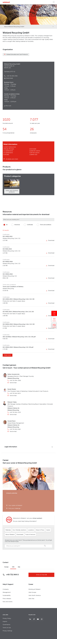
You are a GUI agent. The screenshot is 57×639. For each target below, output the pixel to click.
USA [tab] (13, 567)
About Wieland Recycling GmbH (14, 26)
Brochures (15, 225)
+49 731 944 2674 (15, 393)
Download (50, 240)
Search (45, 546)
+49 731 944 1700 (11, 76)
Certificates (28, 225)
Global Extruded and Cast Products (17, 54)
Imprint (5, 621)
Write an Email (41, 575)
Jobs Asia (31, 598)
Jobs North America (34, 595)
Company (6, 589)
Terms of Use (7, 627)
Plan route (8, 105)
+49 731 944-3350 (15, 380)
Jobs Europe (32, 592)
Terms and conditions (43, 225)
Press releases (7, 598)
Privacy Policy (7, 618)
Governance (6, 624)
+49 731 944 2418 (14, 429)
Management (7, 592)
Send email (9, 78)
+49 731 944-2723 (15, 412)
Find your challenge (14, 508)
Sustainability (7, 595)
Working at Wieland (34, 589)
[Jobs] (54, 314)
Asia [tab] (19, 567)
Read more (7, 355)
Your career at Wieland (15, 505)
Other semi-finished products (12, 191)
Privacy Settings (7, 631)
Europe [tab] (6, 567)
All (5, 225)
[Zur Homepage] (6, 2)
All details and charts (12, 159)
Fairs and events (7, 601)
